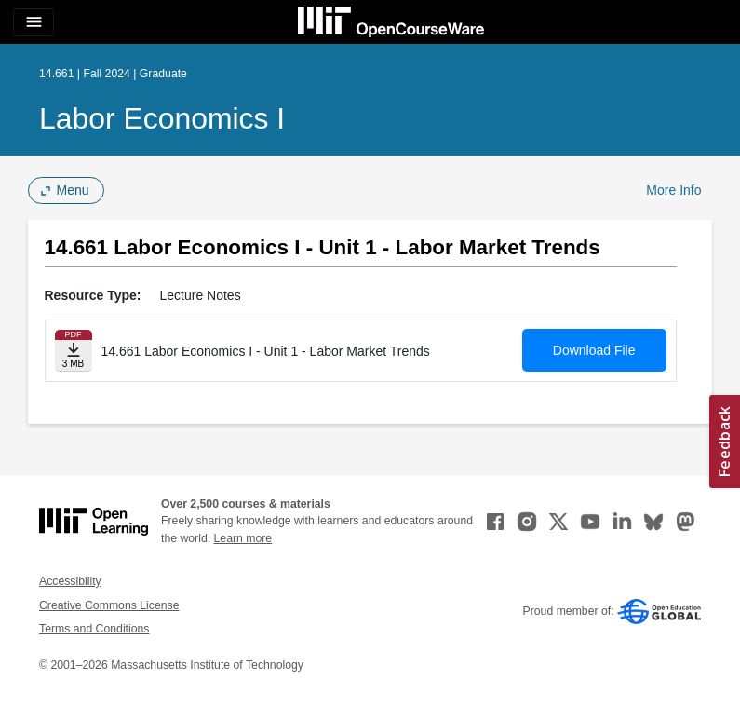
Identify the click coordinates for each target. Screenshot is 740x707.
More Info (673, 190)
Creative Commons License (109, 605)
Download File (594, 350)
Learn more (243, 538)
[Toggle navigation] (33, 22)
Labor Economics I (162, 118)
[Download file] (73, 351)
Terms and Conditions (94, 628)
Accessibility (70, 581)
